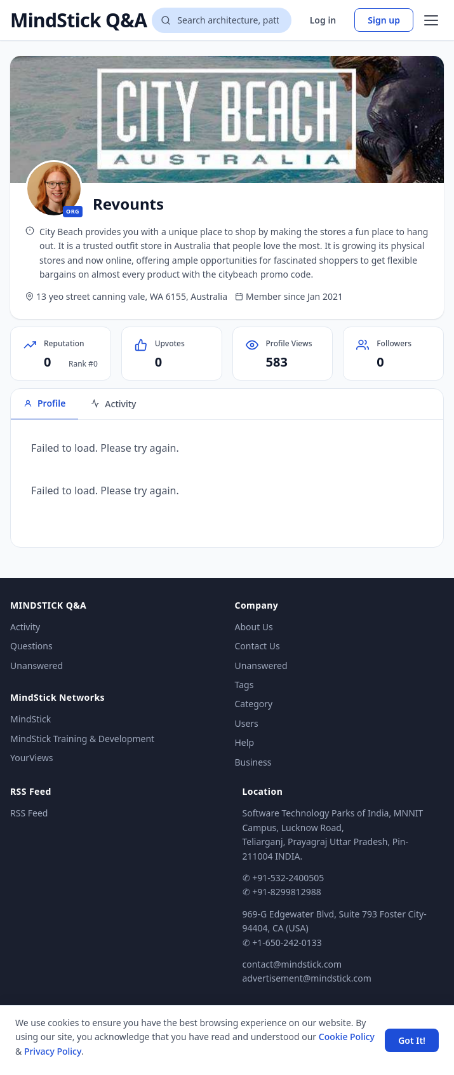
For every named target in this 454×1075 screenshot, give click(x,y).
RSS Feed (29, 813)
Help (245, 742)
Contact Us (257, 646)
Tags (244, 685)
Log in (323, 20)
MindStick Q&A (78, 20)
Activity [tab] (113, 404)
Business (253, 762)
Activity (25, 627)
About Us (254, 627)
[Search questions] (221, 20)
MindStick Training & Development (82, 739)
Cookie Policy (347, 1037)
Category (254, 704)
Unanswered (36, 665)
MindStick (30, 719)
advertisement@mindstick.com (307, 978)
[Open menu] (431, 20)
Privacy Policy (52, 1051)
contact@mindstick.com (292, 964)
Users (246, 723)
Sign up (384, 20)
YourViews (31, 758)
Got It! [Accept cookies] (411, 1040)
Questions (31, 646)
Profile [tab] (44, 403)
